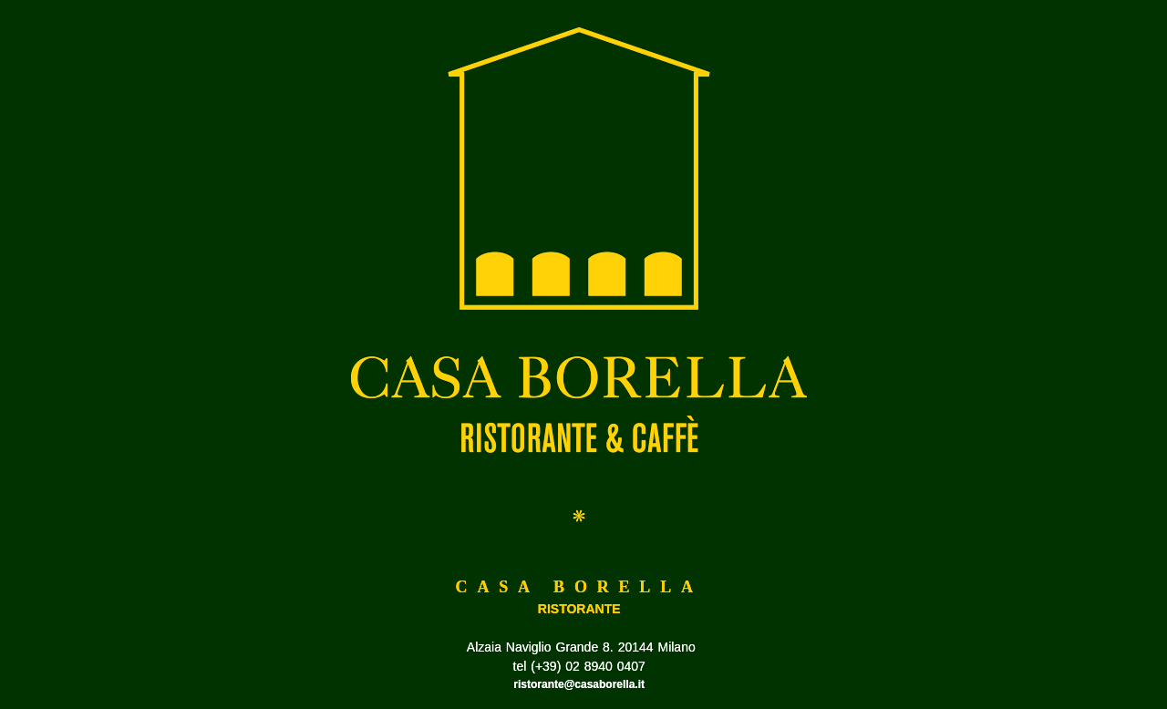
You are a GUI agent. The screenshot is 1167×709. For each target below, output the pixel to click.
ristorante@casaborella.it (579, 684)
